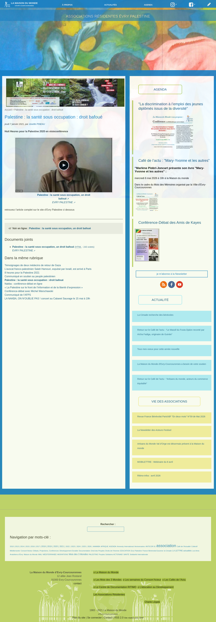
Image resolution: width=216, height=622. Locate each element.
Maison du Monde (31, 554)
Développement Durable (68, 551)
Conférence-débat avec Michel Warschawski (29, 291)
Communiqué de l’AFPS (18, 295)
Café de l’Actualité (184, 546)
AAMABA (96, 546)
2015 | (28, 546)
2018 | (44, 546)
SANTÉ (126, 554)
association (166, 545)
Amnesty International (125, 546)
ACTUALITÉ (160, 300)
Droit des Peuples (98, 551)
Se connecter (94, 617)
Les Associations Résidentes (109, 594)
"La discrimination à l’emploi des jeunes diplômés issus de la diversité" (170, 106)
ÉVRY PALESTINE (134, 16)
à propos (67, 5)
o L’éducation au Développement (156, 587)
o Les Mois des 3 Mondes (107, 579)
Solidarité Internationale (139, 554)
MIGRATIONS (62, 554)
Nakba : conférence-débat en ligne (23, 283)
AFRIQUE (104, 546)
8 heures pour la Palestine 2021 (22, 272)
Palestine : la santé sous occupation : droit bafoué (34, 280)
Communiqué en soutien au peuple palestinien (30, 276)
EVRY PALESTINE (62, 202)
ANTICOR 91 (150, 546)
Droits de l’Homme (112, 551)
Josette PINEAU (37, 124)
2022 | (68, 546)
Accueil (8, 110)
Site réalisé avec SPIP (134, 618)
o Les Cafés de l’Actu (174, 579)
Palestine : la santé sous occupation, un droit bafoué (60, 228)
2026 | (89, 546)
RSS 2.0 (118, 617)
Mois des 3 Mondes (78, 554)
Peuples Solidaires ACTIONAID (111, 554)
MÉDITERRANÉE (50, 554)
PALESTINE (93, 554)
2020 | (56, 546)
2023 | (73, 546)
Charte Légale (152, 602)
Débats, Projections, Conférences (46, 551)
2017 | (38, 546)
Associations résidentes (92, 16)
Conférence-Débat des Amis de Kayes (169, 222)
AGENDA (160, 89)
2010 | (12, 546)
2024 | (79, 546)
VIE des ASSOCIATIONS (169, 401)
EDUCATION (125, 551)
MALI (40, 554)
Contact (108, 617)
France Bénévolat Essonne (153, 551)
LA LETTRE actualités (182, 551)
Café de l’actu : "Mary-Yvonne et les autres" (174, 160)
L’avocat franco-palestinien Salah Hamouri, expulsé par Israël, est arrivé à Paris (48, 269)
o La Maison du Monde (106, 572)
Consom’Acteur (26, 551)
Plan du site (78, 617)
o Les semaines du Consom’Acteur (142, 579)
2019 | (50, 546)
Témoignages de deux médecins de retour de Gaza (33, 265)
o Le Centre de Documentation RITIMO (114, 587)
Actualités (110, 5)
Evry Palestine (136, 551)
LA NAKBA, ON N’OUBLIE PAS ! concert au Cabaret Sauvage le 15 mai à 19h (47, 298)
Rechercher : (108, 524)
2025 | (84, 546)
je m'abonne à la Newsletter (172, 274)
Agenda (148, 5)
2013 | (17, 546)
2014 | (23, 546)
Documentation (84, 551)
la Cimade (168, 551)
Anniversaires (139, 546)
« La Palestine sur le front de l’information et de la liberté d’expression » (44, 287)
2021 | (62, 546)
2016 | (33, 546)
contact (78, 583)
